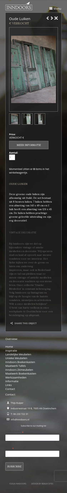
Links (8, 385)
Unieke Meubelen (16, 358)
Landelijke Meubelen (18, 354)
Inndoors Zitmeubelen (19, 369)
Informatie (11, 381)
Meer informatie (29, 145)
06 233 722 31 (20, 414)
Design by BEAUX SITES (42, 483)
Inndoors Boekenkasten (20, 362)
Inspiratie (11, 350)
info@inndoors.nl (20, 419)
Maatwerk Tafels (15, 366)
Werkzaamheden (15, 377)
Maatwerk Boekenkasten (20, 373)
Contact (10, 389)
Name (9, 448)
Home (9, 346)
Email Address (14, 432)
